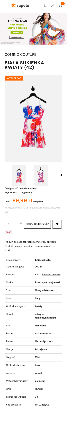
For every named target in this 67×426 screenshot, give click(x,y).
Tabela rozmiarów (51, 274)
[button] (61, 175)
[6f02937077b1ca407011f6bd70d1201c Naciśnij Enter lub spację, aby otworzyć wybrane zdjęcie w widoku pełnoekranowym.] (33, 118)
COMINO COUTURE (20, 54)
